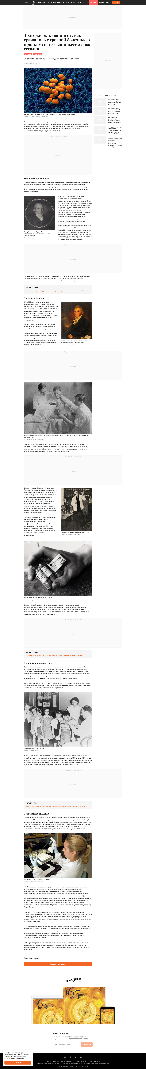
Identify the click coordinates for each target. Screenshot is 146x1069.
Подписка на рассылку (61, 1033)
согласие (7, 1058)
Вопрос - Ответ (69, 2)
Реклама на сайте (81, 1061)
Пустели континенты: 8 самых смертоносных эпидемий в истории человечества (54, 656)
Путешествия (83, 2)
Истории (94, 2)
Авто (108, 2)
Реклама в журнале (95, 1061)
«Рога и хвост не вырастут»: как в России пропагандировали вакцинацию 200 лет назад (57, 807)
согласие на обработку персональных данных (73, 1036)
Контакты (56, 1061)
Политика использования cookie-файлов (96, 1064)
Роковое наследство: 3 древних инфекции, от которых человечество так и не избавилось (57, 291)
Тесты (49, 2)
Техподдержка (83, 1066)
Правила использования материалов (48, 1064)
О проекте (48, 1061)
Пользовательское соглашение (72, 1064)
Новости (41, 2)
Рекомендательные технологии (67, 1066)
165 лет (116, 2)
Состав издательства (67, 1061)
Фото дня (57, 2)
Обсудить (40, 63)
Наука (101, 2)
